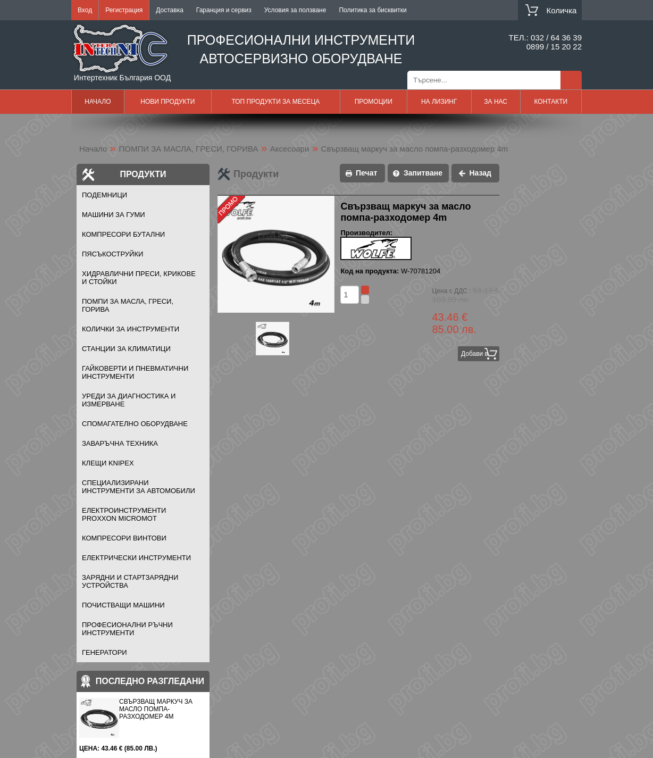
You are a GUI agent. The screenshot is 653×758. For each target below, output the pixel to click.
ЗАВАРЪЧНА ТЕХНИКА (120, 443)
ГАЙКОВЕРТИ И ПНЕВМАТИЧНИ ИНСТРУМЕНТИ (135, 372)
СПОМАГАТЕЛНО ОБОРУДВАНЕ (135, 424)
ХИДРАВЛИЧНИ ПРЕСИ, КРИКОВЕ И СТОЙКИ (139, 278)
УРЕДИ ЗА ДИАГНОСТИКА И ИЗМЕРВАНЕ (128, 400)
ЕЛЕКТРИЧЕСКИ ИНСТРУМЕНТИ (136, 558)
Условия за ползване (295, 10)
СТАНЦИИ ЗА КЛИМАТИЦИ (126, 349)
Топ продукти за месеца (275, 101)
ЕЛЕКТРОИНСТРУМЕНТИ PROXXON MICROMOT (124, 514)
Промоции (373, 101)
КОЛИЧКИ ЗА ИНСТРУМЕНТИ (130, 329)
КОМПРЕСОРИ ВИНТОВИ (124, 538)
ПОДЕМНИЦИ (104, 195)
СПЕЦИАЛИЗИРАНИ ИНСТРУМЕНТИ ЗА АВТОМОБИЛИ (138, 487)
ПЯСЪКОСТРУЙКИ (112, 254)
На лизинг (439, 101)
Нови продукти (167, 101)
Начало (98, 101)
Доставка (169, 10)
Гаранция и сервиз (224, 10)
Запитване (423, 173)
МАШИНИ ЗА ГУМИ (113, 215)
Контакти (550, 101)
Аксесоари (289, 148)
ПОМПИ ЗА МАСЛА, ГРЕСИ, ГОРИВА (188, 148)
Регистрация (124, 10)
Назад (480, 173)
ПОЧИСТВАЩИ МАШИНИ (123, 605)
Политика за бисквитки (372, 10)
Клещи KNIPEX (108, 463)
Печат (366, 173)
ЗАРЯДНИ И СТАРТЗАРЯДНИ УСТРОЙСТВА (130, 581)
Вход (85, 10)
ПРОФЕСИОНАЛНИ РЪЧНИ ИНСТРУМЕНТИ (127, 629)
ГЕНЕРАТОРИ (104, 652)
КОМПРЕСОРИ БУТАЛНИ (123, 234)
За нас (495, 101)
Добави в (474, 353)
